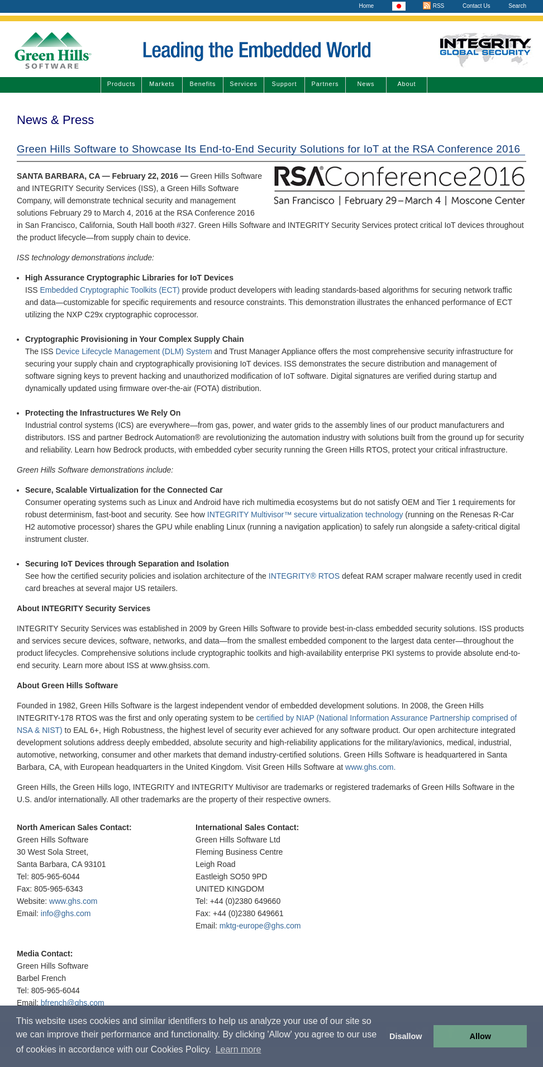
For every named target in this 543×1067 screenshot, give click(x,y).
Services (243, 83)
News (366, 83)
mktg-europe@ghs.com (260, 925)
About (406, 83)
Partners (325, 83)
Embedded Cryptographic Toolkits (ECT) (109, 289)
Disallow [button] (405, 1036)
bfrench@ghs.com (72, 1002)
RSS (433, 6)
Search (517, 6)
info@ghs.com (66, 913)
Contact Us (476, 6)
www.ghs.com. (370, 767)
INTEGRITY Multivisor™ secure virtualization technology (305, 514)
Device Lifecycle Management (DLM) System (134, 351)
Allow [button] (480, 1036)
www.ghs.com (73, 901)
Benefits (202, 83)
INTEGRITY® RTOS (304, 575)
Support (284, 83)
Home (366, 6)
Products (121, 83)
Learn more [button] (238, 1049)
